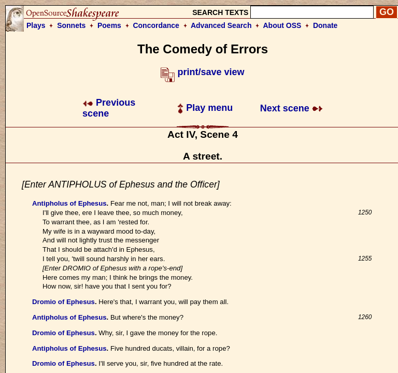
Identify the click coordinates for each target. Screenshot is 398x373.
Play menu (205, 108)
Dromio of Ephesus (63, 302)
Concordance (156, 25)
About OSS (282, 25)
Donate (325, 25)
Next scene (291, 108)
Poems (109, 25)
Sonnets (71, 25)
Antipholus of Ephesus (69, 203)
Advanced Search (221, 25)
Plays (36, 25)
